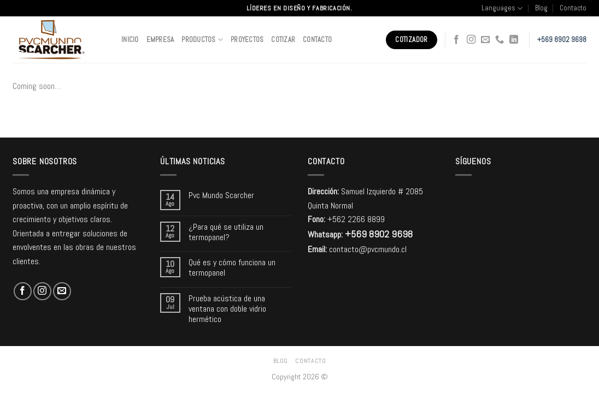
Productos (202, 39)
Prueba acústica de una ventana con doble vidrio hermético (227, 309)
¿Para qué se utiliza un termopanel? (226, 232)
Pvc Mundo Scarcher (221, 195)
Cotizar (283, 39)
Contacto (573, 8)
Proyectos (247, 39)
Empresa (160, 39)
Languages (501, 8)
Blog (541, 8)
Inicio (130, 39)
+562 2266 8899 (356, 219)
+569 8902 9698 (561, 39)
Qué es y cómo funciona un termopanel (232, 267)
